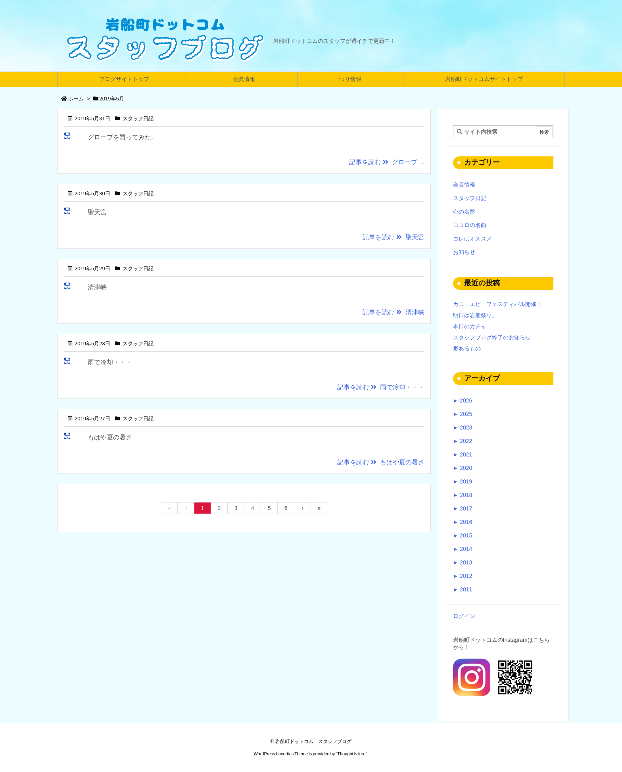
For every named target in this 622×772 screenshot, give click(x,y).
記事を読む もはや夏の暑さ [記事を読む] (380, 462)
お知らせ (464, 252)
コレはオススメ (472, 238)
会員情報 (464, 184)
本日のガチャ (469, 326)
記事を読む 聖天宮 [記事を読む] (393, 237)
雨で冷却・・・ (110, 362)
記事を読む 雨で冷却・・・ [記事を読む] (380, 387)
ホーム (76, 99)
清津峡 (97, 287)
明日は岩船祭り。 (475, 315)
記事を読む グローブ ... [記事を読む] (386, 162)
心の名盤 (464, 211)
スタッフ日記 (138, 118)
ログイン (464, 616)
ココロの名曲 (469, 225)
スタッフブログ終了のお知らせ (492, 337)
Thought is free (351, 753)
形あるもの (467, 348)
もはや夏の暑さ (110, 437)
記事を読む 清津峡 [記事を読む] (393, 312)
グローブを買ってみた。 (122, 137)
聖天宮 (97, 212)
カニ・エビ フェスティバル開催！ (497, 304)
